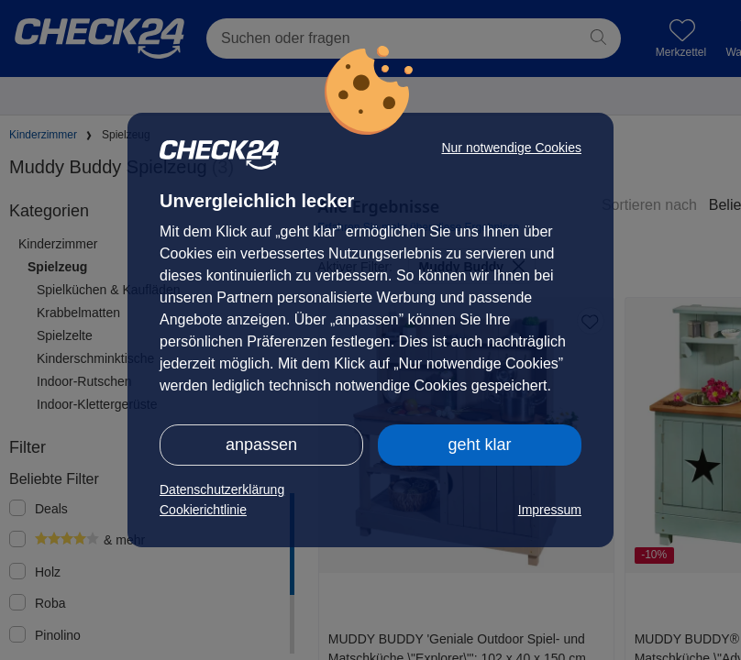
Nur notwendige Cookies (511, 147)
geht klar (479, 444)
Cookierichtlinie (203, 509)
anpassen (261, 444)
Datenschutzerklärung (222, 489)
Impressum (549, 509)
